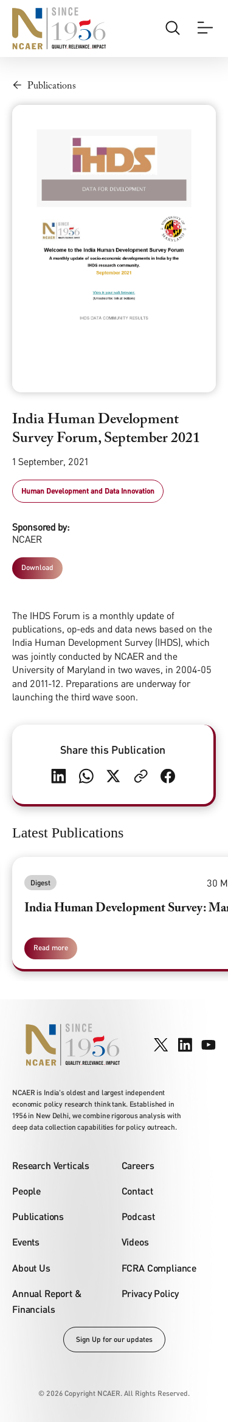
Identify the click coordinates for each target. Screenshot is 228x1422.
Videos (135, 1241)
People (26, 1190)
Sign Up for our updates (114, 1339)
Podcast (138, 1216)
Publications (38, 1216)
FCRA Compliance (159, 1267)
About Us (31, 1267)
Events (26, 1241)
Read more (50, 947)
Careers (138, 1165)
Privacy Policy (150, 1293)
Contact (137, 1190)
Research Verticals (50, 1165)
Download (37, 567)
